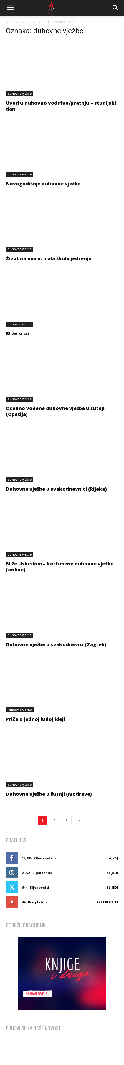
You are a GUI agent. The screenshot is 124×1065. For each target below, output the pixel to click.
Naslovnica (15, 21)
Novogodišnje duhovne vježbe (43, 183)
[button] (10, 8)
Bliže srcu (17, 333)
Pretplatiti (107, 902)
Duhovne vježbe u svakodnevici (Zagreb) (56, 644)
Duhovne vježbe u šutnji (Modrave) (49, 794)
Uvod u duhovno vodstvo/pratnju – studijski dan (61, 106)
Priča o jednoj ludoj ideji (35, 719)
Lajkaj (112, 858)
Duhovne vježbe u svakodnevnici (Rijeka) (56, 489)
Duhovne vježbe (20, 710)
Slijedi (112, 873)
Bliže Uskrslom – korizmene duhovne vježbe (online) (59, 567)
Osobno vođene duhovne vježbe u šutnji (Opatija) (55, 411)
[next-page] (79, 820)
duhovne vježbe (20, 94)
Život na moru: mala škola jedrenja (48, 258)
